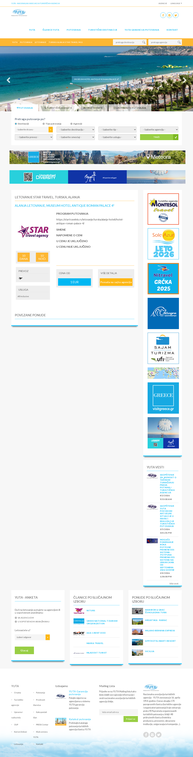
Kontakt (172, 29)
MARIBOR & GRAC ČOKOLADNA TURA (156, 611)
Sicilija (149, 651)
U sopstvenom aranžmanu (34, 622)
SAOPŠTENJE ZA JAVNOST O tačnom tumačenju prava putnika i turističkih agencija (168, 483)
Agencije (163, 3)
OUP (16, 724)
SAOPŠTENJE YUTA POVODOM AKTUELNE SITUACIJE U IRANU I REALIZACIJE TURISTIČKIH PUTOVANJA (167, 516)
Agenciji (77, 124)
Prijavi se (130, 719)
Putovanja (74, 29)
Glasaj (24, 650)
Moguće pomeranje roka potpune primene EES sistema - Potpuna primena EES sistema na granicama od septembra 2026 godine (167, 554)
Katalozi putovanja (80, 719)
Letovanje (18, 744)
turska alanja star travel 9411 (66, 42)
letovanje (40, 42)
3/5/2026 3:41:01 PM (166, 531)
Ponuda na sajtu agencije (116, 282)
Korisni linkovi (20, 732)
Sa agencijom (26, 618)
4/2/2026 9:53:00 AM (166, 497)
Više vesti (173, 583)
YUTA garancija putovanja (142, 29)
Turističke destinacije (102, 29)
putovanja (26, 42)
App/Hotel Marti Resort (160, 641)
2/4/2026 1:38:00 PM (166, 575)
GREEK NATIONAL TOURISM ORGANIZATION (102, 622)
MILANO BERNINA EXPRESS (160, 630)
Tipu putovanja (53, 124)
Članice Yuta (51, 29)
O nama (17, 692)
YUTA (32, 29)
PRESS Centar (42, 724)
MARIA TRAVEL (95, 643)
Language (175, 3)
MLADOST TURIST (97, 652)
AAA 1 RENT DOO (96, 632)
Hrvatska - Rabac (156, 620)
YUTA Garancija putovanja (78, 693)
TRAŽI (156, 137)
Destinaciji (23, 124)
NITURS (91, 610)
